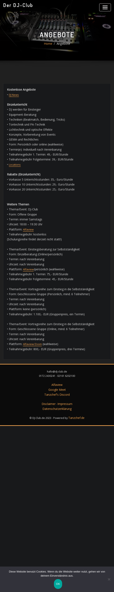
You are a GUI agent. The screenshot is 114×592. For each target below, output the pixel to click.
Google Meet (57, 371)
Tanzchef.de (76, 397)
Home (48, 50)
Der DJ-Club (16, 4)
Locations (15, 245)
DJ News (14, 180)
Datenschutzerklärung (57, 388)
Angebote (63, 50)
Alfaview (26, 306)
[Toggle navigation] (106, 6)
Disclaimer (49, 384)
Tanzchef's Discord (57, 375)
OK (58, 584)
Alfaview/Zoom (30, 413)
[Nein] (109, 580)
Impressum (64, 384)
